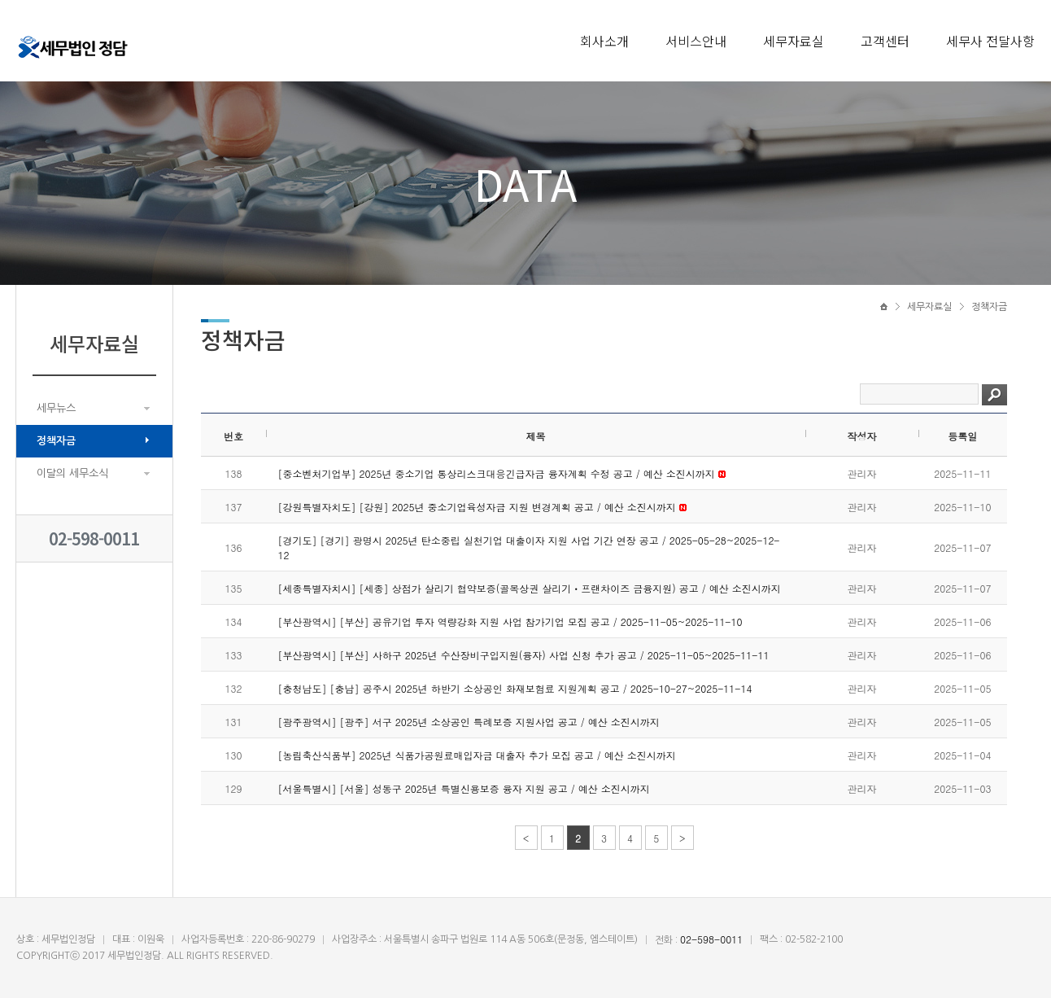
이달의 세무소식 (72, 473)
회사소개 (604, 40)
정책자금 (56, 441)
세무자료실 (793, 40)
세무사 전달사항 (990, 40)
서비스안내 (695, 40)
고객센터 (885, 40)
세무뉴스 (56, 408)
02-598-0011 (94, 538)
